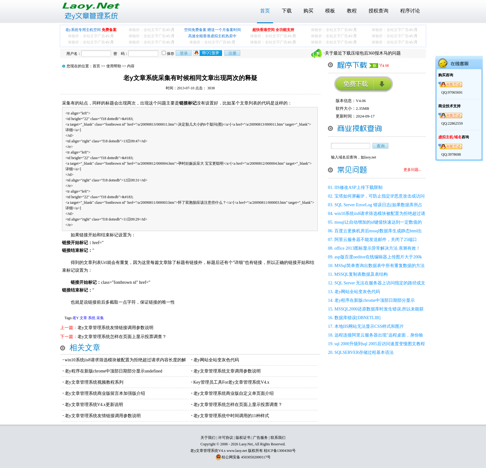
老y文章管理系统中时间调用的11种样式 (231, 415)
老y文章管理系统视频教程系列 (94, 382)
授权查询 (378, 10)
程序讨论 (410, 10)
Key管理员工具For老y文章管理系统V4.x (231, 382)
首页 (265, 10)
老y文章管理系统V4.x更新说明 (94, 404)
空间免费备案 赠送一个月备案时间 (212, 30)
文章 (83, 318)
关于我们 (208, 437)
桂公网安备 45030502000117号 (246, 457)
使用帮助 (113, 66)
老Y (76, 318)
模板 (330, 10)
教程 (352, 10)
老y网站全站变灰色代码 (216, 360)
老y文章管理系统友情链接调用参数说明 (115, 327)
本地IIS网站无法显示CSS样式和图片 (369, 326)
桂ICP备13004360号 (280, 450)
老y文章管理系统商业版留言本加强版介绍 (105, 393)
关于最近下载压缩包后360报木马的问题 (363, 53)
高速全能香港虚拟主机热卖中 (212, 36)
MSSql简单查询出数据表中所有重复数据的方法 (379, 265)
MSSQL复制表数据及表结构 (361, 274)
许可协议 (225, 437)
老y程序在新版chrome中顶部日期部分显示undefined (113, 371)
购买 (308, 10)
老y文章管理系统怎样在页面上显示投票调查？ (121, 336)
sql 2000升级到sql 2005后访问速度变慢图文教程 (379, 343)
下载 (287, 10)
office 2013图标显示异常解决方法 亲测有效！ (377, 248)
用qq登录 (208, 53)
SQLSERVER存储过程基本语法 (364, 352)
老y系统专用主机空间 (91, 30)
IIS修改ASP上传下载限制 (358, 187)
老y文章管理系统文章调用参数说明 (227, 371)
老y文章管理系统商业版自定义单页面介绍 (233, 393)
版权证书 (243, 437)
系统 (91, 318)
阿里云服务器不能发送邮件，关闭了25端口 (375, 239)
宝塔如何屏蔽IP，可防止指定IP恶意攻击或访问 (379, 196)
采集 (100, 318)
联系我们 (278, 437)
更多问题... (412, 169)
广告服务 (260, 437)
